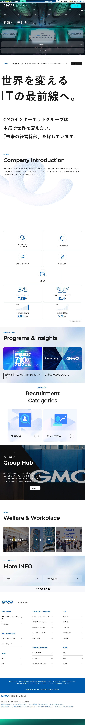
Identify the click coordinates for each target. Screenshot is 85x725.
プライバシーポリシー (24, 681)
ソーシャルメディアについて (69, 681)
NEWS (12, 658)
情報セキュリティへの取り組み (38, 681)
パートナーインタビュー (12, 638)
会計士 (73, 653)
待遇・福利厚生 (42, 653)
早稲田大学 (73, 627)
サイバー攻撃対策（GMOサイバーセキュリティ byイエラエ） (23, 706)
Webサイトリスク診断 (43, 704)
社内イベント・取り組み (42, 664)
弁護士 (73, 658)
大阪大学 (73, 638)
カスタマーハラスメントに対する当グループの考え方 (55, 684)
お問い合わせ (38, 684)
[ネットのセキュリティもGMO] (13, 1)
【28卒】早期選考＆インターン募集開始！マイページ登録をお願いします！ (45, 63)
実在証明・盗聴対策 (5, 706)
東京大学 (73, 616)
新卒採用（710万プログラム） (42, 616)
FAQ (12, 664)
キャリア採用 (42, 638)
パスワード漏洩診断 (33, 704)
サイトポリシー (13, 681)
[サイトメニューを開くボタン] (82, 10)
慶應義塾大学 (73, 633)
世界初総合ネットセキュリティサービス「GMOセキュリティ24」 (14, 704)
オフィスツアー (42, 658)
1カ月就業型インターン (42, 633)
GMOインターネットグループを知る (12, 617)
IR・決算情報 (12, 624)
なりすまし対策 (58, 706)
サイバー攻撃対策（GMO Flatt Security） (45, 706)
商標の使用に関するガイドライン (25, 684)
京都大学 (73, 622)
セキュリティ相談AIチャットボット (56, 704)
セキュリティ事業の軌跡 (68, 706)
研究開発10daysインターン (42, 627)
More (76, 64)
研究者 (73, 664)
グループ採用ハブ (12, 644)
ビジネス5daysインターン (42, 622)
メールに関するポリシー (54, 681)
